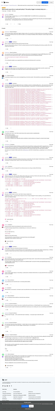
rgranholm (7, 14)
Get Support (6, 5)
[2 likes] (9, 265)
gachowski (7, 303)
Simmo (6, 224)
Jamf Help (4, 391)
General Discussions (13, 5)
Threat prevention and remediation (34, 396)
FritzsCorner (7, 31)
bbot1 (6, 257)
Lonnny (6, 354)
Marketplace (4, 398)
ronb (6, 287)
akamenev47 (7, 334)
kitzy (6, 75)
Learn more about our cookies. (47, 403)
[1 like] (9, 219)
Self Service (30, 391)
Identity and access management (34, 393)
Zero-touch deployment (17, 393)
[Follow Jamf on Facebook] (11, 385)
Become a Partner (5, 400)
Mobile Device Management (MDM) (19, 395)
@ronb (6, 281)
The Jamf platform (16, 391)
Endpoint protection (32, 395)
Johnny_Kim (7, 131)
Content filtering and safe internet (34, 398)
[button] (2, 2)
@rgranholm (7, 146)
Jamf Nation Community (6, 395)
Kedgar (6, 166)
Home (2, 5)
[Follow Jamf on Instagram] (9, 385)
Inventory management (17, 398)
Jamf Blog (4, 396)
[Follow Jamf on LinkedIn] (5, 385)
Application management (17, 396)
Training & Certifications (6, 393)
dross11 (6, 295)
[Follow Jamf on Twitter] (2, 385)
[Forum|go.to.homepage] (6, 2)
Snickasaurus (7, 144)
